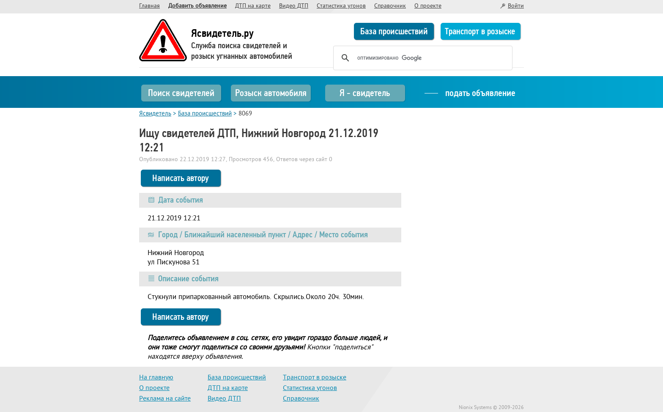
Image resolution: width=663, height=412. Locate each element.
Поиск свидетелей (181, 93)
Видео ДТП (293, 6)
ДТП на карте (253, 6)
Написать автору (180, 178)
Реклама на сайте (165, 399)
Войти (516, 6)
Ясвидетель (155, 114)
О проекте (427, 6)
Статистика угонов (341, 6)
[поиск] (421, 58)
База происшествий (394, 31)
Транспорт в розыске (480, 31)
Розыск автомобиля (271, 93)
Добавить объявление (197, 6)
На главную (156, 378)
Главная (149, 6)
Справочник (390, 6)
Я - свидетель (365, 93)
